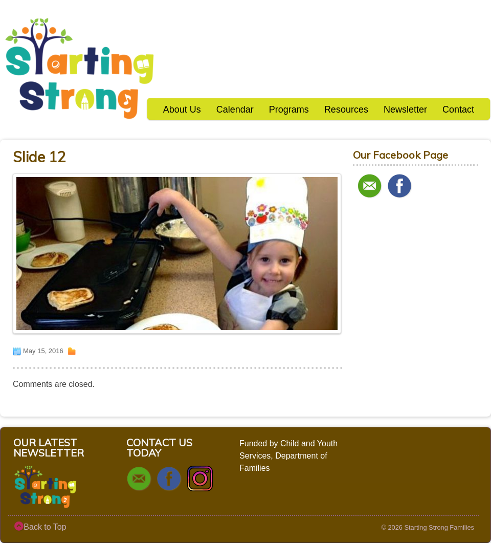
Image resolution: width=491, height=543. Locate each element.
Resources (346, 109)
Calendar (235, 109)
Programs (289, 109)
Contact (458, 109)
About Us (182, 109)
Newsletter (405, 109)
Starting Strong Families (439, 527)
